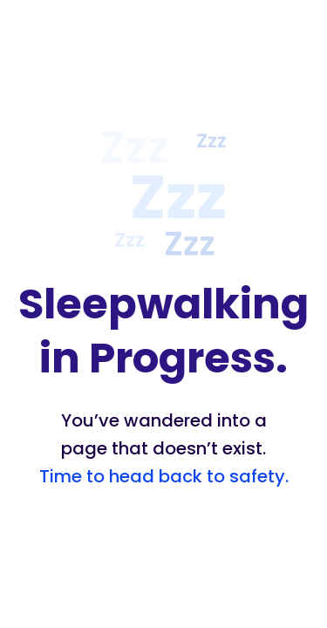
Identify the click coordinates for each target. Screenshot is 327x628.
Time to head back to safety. (164, 476)
